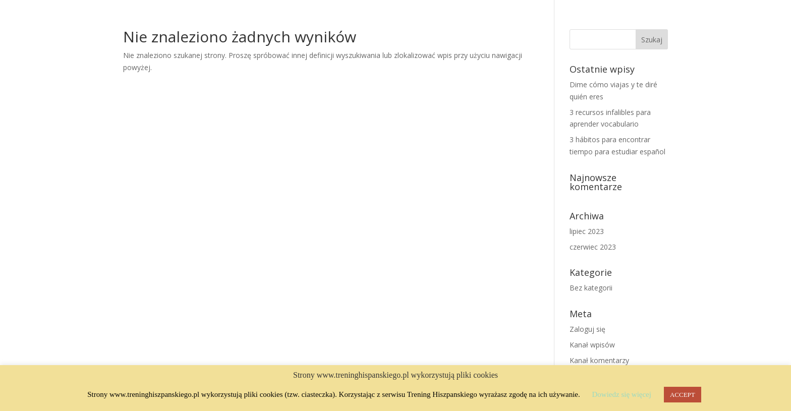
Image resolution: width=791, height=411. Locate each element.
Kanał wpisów (592, 344)
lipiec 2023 (587, 231)
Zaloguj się (587, 329)
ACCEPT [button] (682, 394)
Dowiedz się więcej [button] (621, 394)
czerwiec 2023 (593, 247)
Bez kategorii (591, 287)
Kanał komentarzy (599, 360)
